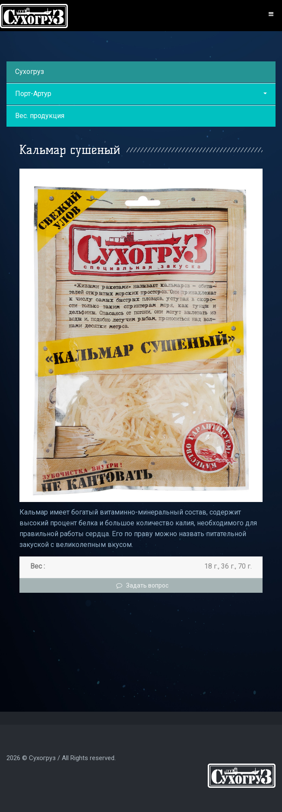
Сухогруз (29, 71)
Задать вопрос (141, 585)
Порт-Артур (141, 94)
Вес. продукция (39, 116)
